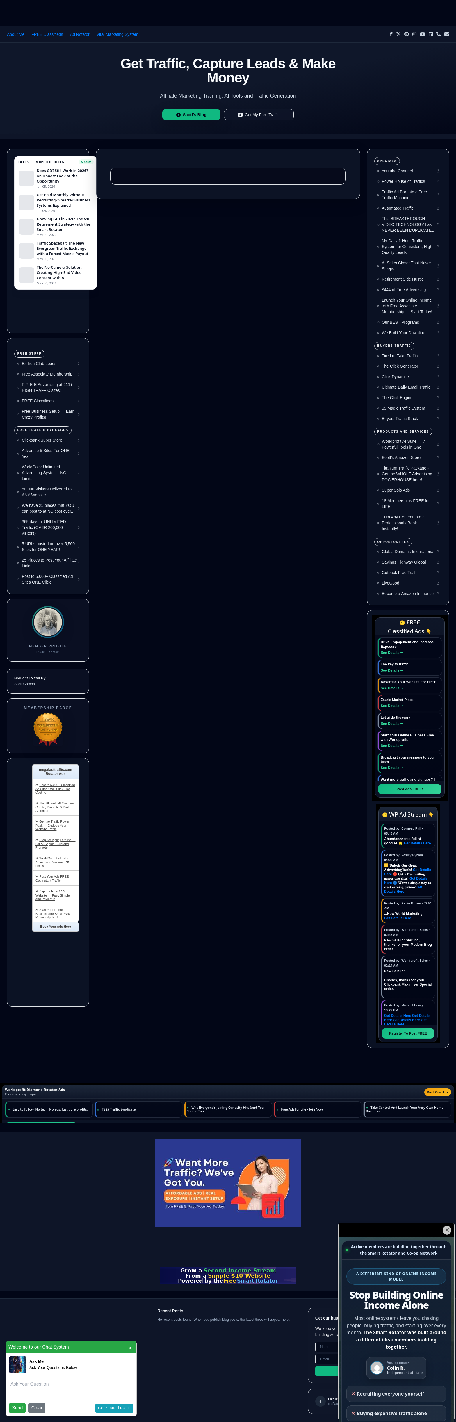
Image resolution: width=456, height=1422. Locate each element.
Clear (36, 1407)
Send (17, 1407)
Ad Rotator (80, 34)
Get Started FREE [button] (114, 1408)
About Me (15, 34)
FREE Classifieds (47, 34)
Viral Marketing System (117, 34)
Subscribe (378, 1371)
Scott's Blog (191, 114)
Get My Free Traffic (259, 114)
